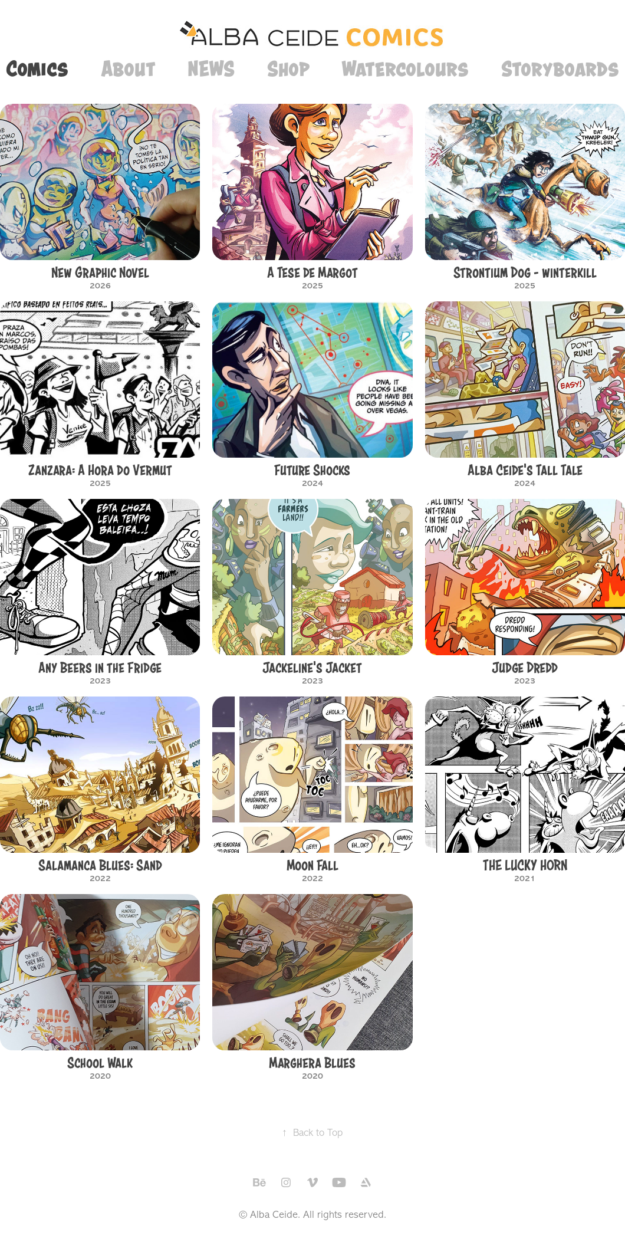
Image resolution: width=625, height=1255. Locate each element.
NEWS (211, 68)
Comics (37, 68)
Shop (288, 68)
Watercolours (405, 68)
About (128, 68)
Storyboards (560, 68)
